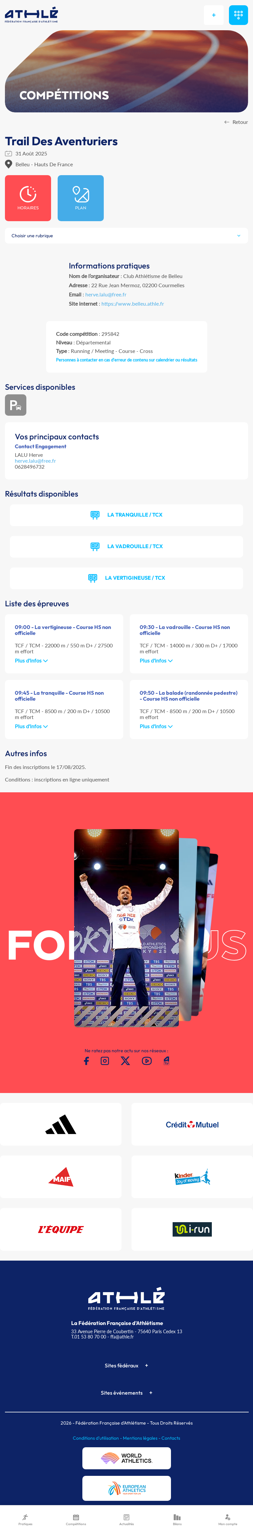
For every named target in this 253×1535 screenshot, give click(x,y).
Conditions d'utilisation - (98, 1438)
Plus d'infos (31, 660)
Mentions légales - (142, 1438)
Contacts (170, 1438)
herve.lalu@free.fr (105, 294)
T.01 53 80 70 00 (88, 1336)
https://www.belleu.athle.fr (132, 303)
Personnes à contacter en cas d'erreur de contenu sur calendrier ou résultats (126, 359)
